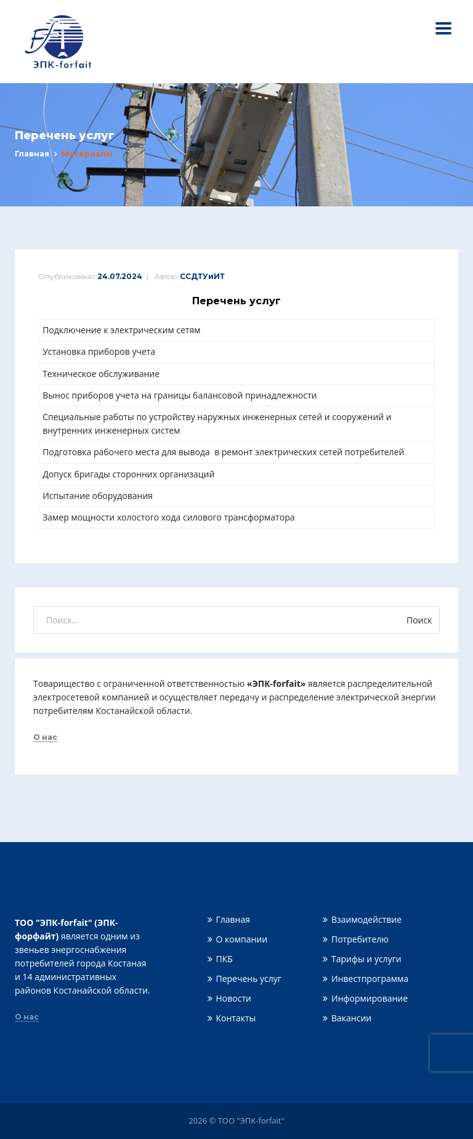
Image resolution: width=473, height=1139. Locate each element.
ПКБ (224, 959)
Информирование (369, 998)
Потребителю (360, 939)
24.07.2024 (119, 276)
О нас (45, 737)
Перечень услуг (248, 978)
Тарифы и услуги (366, 959)
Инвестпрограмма (369, 978)
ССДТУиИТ (202, 276)
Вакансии (351, 1018)
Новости (233, 998)
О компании (242, 939)
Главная (32, 153)
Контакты (236, 1018)
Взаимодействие (366, 919)
